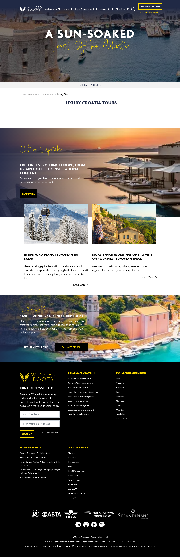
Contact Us (72, 488)
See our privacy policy (50, 434)
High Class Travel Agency (78, 414)
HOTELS (82, 84)
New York (120, 401)
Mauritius (120, 410)
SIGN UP (27, 433)
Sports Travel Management (79, 405)
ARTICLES (97, 84)
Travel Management (84, 9)
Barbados (120, 387)
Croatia (56, 94)
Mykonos (120, 396)
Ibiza (118, 392)
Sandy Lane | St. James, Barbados (33, 457)
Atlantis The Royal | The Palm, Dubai (35, 453)
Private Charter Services (78, 387)
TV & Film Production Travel (79, 378)
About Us (120, 9)
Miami (118, 405)
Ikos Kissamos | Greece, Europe (33, 477)
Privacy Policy (74, 497)
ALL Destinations (123, 418)
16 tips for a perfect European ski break (53, 256)
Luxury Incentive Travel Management (83, 392)
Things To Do (73, 475)
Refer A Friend (74, 480)
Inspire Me (105, 9)
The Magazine (74, 462)
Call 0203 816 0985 (72, 347)
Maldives (120, 383)
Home (23, 94)
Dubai (118, 378)
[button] (58, 10)
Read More (28, 193)
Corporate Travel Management (81, 410)
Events (70, 466)
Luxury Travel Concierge (78, 401)
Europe (46, 94)
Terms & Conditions (76, 493)
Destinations (50, 9)
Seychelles (120, 414)
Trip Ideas (72, 457)
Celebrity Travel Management (80, 383)
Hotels (65, 9)
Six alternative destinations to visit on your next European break (123, 258)
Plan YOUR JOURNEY (150, 7)
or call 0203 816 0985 (150, 13)
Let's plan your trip (36, 347)
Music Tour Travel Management (81, 396)
